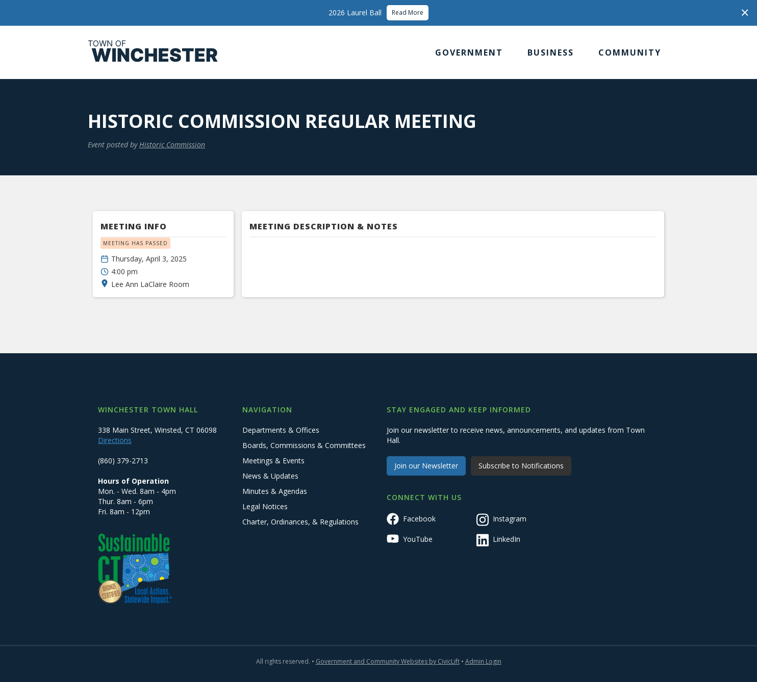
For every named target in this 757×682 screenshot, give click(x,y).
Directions (115, 440)
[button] (469, 52)
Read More (407, 12)
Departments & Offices (280, 430)
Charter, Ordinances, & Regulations (300, 522)
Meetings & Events (273, 460)
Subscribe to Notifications (521, 465)
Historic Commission (172, 144)
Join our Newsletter (426, 465)
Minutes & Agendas (274, 491)
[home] (153, 52)
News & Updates (270, 476)
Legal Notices (265, 506)
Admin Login (483, 661)
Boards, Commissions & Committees (304, 445)
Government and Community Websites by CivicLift (388, 661)
